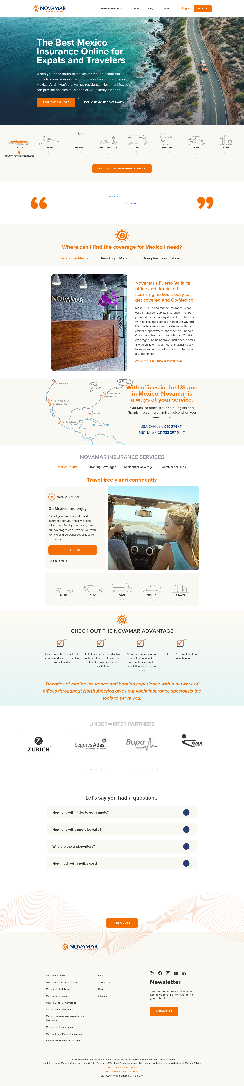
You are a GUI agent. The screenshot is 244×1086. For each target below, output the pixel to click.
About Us (167, 8)
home (79, 148)
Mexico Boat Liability (57, 996)
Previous (17, 749)
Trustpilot (113, 196)
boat (49, 148)
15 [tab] (157, 769)
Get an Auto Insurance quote (122, 169)
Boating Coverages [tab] (103, 467)
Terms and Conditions (145, 1059)
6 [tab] (112, 769)
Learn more (57, 561)
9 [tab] (127, 769)
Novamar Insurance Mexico (93, 1059)
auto (19, 148)
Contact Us (104, 982)
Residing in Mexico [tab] (115, 258)
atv (196, 148)
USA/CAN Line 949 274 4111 (162, 426)
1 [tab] (86, 769)
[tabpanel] (122, 322)
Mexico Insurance (56, 975)
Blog (150, 8)
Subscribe (164, 1011)
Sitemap (102, 996)
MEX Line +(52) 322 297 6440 (162, 432)
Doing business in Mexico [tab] (163, 258)
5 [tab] (106, 769)
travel (226, 148)
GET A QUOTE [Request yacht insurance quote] (72, 550)
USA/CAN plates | (13, 155)
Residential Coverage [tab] (138, 467)
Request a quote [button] (56, 102)
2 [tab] (91, 769)
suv (93, 595)
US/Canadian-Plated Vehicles (62, 982)
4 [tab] (101, 769)
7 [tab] (117, 769)
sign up (203, 8)
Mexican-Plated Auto (57, 989)
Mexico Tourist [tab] (67, 467)
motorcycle (108, 148)
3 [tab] (96, 769)
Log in (186, 8)
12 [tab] (142, 769)
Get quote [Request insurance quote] (122, 923)
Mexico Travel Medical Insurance (64, 1034)
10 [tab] (132, 769)
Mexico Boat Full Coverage (61, 1002)
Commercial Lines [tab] (174, 467)
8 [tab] (122, 769)
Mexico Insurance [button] (112, 8)
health (167, 148)
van (122, 595)
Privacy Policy (167, 1059)
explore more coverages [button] (104, 102)
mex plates (28, 155)
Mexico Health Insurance (60, 1027)
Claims (135, 8)
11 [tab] (137, 769)
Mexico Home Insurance (59, 1009)
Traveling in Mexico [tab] (74, 258)
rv (138, 148)
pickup (151, 595)
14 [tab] (152, 769)
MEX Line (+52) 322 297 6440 (122, 1071)
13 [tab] (147, 769)
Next (226, 749)
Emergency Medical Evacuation (63, 1040)
